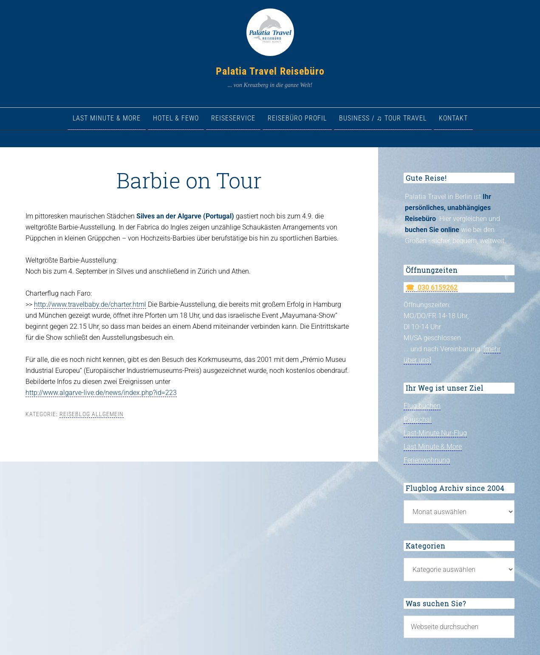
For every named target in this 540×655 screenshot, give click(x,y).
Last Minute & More (433, 446)
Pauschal (418, 419)
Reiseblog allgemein (91, 414)
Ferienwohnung (427, 460)
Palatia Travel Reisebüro (270, 71)
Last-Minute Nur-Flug (435, 433)
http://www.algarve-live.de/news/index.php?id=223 (101, 393)
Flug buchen (422, 406)
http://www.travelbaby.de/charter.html (90, 304)
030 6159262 (438, 287)
